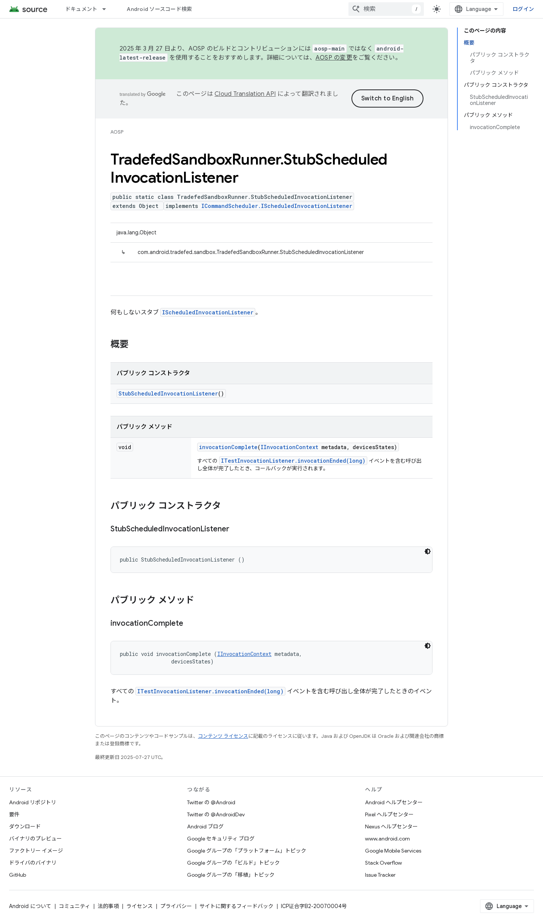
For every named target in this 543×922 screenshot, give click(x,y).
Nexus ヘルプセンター (391, 826)
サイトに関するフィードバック (236, 906)
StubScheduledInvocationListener (168, 393)
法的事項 (108, 906)
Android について (30, 906)
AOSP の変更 (334, 58)
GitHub (17, 874)
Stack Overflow (383, 862)
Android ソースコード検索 (159, 9)
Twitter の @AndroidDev (216, 814)
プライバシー (176, 906)
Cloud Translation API (245, 94)
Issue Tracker (380, 874)
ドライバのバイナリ (33, 862)
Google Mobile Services (393, 850)
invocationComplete (228, 447)
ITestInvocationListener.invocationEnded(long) (293, 460)
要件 (14, 814)
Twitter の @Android (211, 802)
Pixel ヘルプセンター (389, 814)
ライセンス (139, 906)
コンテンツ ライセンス (223, 736)
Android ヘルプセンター (394, 802)
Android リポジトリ (32, 802)
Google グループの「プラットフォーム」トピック (246, 850)
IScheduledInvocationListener (207, 312)
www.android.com (387, 838)
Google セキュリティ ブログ (221, 838)
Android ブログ (205, 826)
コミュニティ (74, 906)
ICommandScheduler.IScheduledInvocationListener (276, 205)
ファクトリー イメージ (36, 850)
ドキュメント (81, 9)
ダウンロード (25, 826)
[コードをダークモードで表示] (427, 551)
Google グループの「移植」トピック (231, 874)
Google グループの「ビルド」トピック (233, 862)
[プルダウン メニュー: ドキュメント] (107, 9)
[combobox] (386, 9)
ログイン (523, 9)
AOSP (116, 132)
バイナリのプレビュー (35, 838)
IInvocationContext (289, 447)
